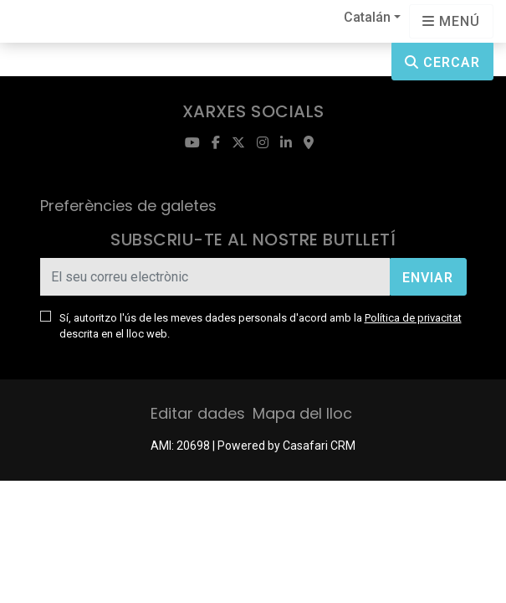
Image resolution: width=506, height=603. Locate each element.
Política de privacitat (413, 318)
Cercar (442, 62)
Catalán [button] (367, 17)
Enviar (427, 278)
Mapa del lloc (302, 413)
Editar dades (198, 413)
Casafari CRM (319, 445)
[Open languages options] (451, 21)
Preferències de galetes (128, 205)
